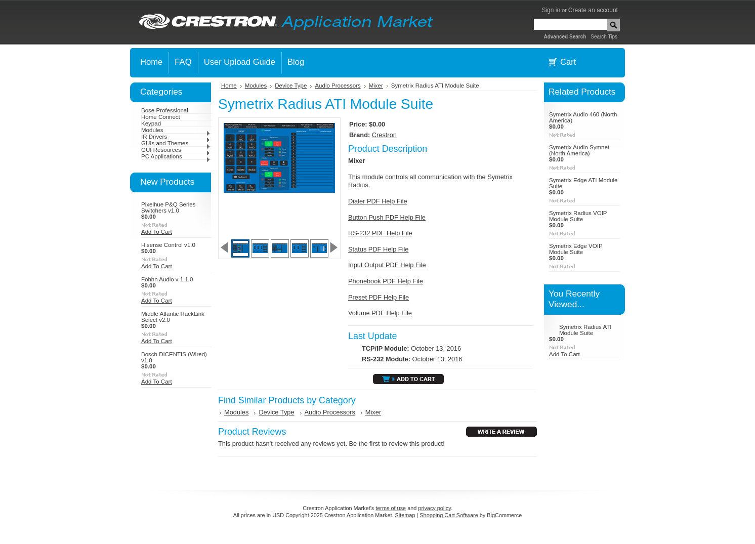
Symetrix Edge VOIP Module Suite (575, 249)
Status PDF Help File (378, 249)
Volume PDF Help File (380, 313)
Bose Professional (164, 110)
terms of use (390, 508)
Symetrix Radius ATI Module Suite (585, 330)
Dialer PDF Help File (377, 201)
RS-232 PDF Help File (380, 233)
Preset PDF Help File (378, 297)
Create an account (593, 10)
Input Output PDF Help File (387, 265)
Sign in (550, 10)
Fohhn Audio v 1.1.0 (167, 279)
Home (229, 85)
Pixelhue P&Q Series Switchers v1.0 (168, 207)
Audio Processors (337, 85)
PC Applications (176, 156)
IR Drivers (176, 137)
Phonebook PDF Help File (385, 281)
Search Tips (604, 36)
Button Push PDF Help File (387, 217)
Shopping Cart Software (449, 515)
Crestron (384, 135)
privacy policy (434, 508)
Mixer (376, 85)
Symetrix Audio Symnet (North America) (579, 150)
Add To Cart (156, 232)
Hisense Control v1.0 (168, 245)
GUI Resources (176, 150)
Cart (568, 62)
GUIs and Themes (176, 143)
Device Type (291, 85)
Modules (176, 130)
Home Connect (160, 117)
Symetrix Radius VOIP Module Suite (578, 216)
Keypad (151, 123)
